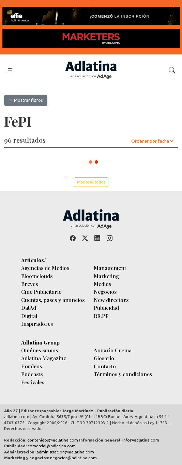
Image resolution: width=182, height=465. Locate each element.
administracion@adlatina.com (65, 452)
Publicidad (106, 307)
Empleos (31, 366)
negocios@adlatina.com (73, 457)
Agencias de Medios (45, 267)
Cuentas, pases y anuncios (53, 299)
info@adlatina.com (140, 440)
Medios (102, 283)
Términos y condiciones (123, 374)
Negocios (105, 291)
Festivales (32, 382)
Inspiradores (37, 323)
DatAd (28, 307)
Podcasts (32, 374)
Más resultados (91, 182)
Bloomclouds (36, 275)
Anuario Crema (113, 350)
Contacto (105, 366)
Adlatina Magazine (43, 358)
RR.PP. (102, 315)
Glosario (104, 358)
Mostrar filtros (26, 100)
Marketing (106, 275)
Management (110, 267)
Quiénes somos (39, 350)
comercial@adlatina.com (52, 446)
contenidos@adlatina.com (52, 440)
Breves (29, 283)
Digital (29, 315)
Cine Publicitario (41, 291)
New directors (111, 299)
